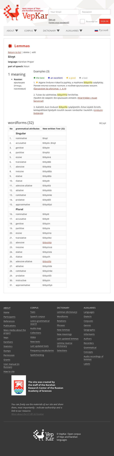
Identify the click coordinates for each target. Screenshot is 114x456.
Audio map (35, 328)
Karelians (8, 341)
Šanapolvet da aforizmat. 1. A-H (50, 88)
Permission (9, 355)
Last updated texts (39, 346)
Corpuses (88, 320)
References (9, 321)
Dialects (88, 316)
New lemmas (63, 329)
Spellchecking (37, 354)
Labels (87, 363)
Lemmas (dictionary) (67, 312)
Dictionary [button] (51, 30)
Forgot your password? (59, 22)
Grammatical (90, 347)
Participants (9, 316)
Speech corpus (37, 316)
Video (33, 337)
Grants (7, 359)
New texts (35, 341)
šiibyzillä (47, 261)
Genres (87, 325)
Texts (32, 312)
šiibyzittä (47, 242)
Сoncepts (88, 352)
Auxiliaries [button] (74, 30)
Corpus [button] (30, 30)
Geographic (89, 329)
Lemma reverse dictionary (64, 344)
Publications (10, 325)
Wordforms (62, 316)
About (7, 307)
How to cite (9, 371)
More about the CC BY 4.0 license (27, 414)
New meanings (64, 334)
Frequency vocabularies (42, 350)
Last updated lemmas (68, 338)
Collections (35, 332)
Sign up (52, 19)
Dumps (7, 350)
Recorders (89, 343)
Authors (88, 338)
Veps (6, 337)
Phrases (61, 325)
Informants (89, 334)
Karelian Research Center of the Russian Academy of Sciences (45, 387)
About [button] (12, 30)
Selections (62, 350)
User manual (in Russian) (11, 365)
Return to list (14, 52)
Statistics (8, 346)
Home (6, 312)
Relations (61, 320)
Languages (89, 312)
